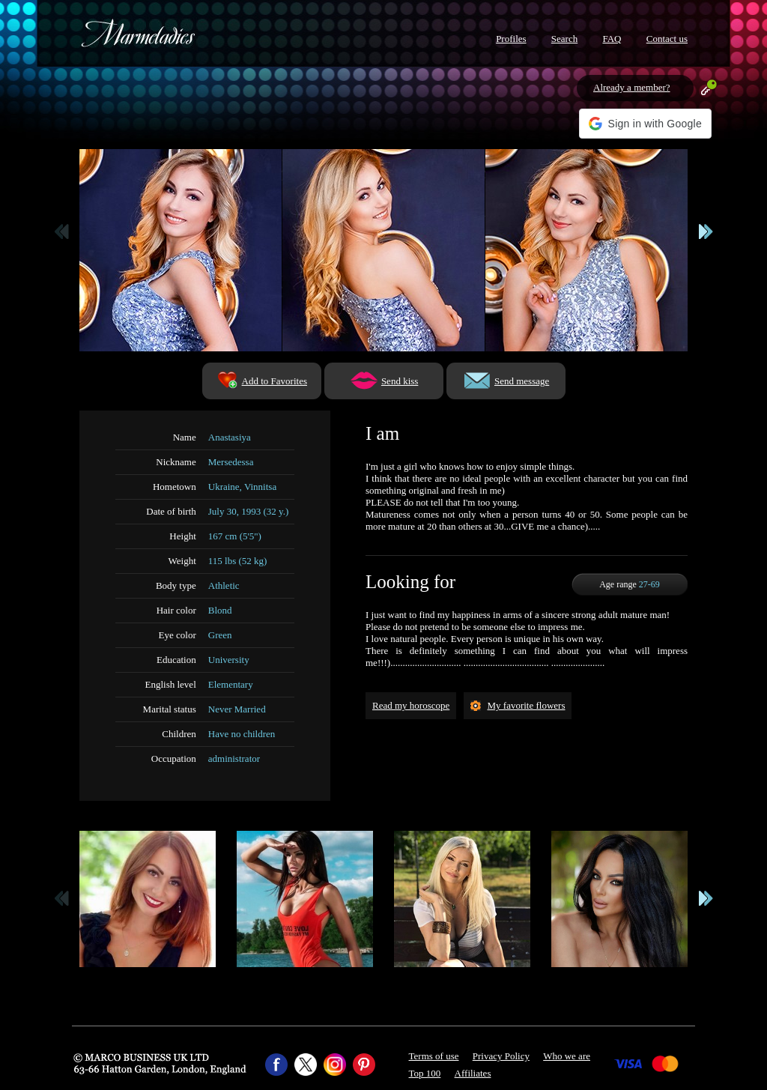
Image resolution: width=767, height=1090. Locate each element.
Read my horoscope (410, 705)
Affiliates (473, 1073)
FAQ (611, 38)
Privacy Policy (501, 1056)
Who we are (566, 1056)
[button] (645, 124)
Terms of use (434, 1056)
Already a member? (631, 87)
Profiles (511, 38)
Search (564, 38)
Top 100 (425, 1073)
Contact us (667, 38)
